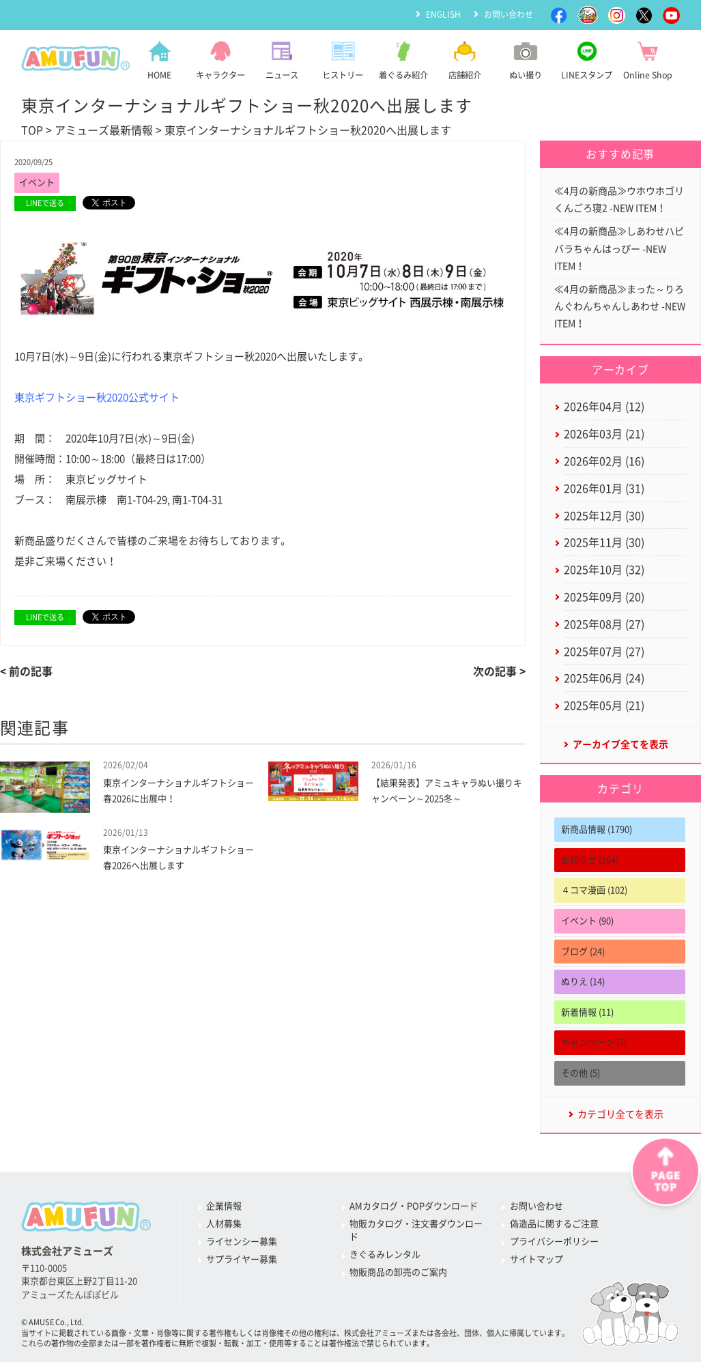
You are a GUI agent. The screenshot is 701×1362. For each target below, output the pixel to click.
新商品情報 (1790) (596, 829)
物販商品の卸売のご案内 (398, 1272)
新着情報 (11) (587, 1012)
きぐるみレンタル (384, 1254)
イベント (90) (587, 920)
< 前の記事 (26, 671)
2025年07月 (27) (604, 651)
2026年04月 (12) (604, 406)
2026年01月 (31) (604, 488)
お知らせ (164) (589, 860)
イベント (37, 182)
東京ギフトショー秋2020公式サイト (97, 397)
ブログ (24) (583, 951)
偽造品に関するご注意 (554, 1223)
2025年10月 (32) (604, 569)
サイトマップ (536, 1259)
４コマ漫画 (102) (594, 890)
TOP (32, 130)
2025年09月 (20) (604, 597)
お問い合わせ (508, 14)
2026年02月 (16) (604, 461)
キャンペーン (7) (594, 1042)
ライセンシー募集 (241, 1241)
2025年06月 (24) (604, 678)
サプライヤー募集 (241, 1259)
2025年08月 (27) (604, 624)
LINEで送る (45, 203)
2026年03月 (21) (604, 434)
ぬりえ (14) (583, 981)
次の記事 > (499, 671)
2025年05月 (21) (604, 705)
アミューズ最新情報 (104, 130)
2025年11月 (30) (604, 542)
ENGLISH (443, 14)
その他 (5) (580, 1073)
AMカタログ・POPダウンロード (413, 1206)
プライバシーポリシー (554, 1241)
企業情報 (224, 1206)
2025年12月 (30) (604, 515)
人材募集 (224, 1223)
